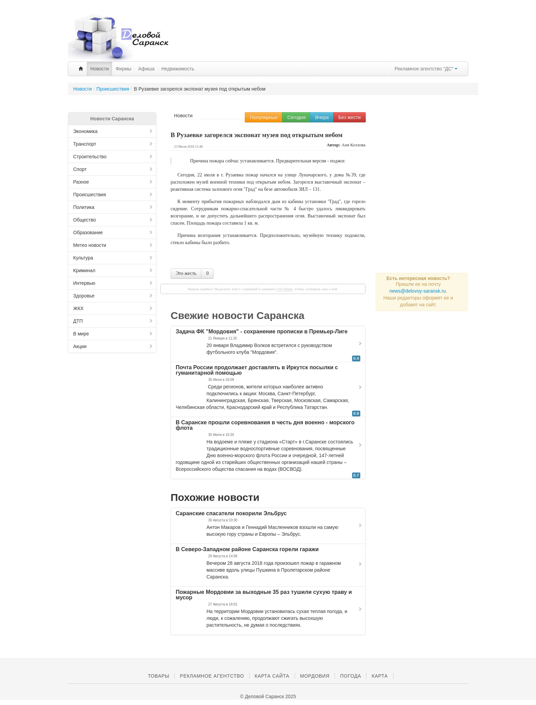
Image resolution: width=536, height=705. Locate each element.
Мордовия (315, 676)
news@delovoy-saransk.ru (417, 291)
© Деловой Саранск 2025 (268, 696)
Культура (113, 258)
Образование (113, 232)
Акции (113, 346)
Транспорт (113, 144)
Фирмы (123, 68)
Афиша (146, 68)
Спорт (113, 169)
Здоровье (113, 295)
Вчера (322, 117)
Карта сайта (272, 676)
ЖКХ (113, 308)
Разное (113, 182)
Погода (350, 676)
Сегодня (296, 117)
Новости (99, 68)
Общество (113, 220)
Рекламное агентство (212, 676)
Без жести (349, 117)
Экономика (113, 131)
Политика (113, 207)
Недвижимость (177, 68)
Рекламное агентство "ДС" (425, 68)
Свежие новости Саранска (238, 315)
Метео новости (113, 245)
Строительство (113, 156)
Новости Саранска (112, 118)
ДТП (113, 321)
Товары (158, 676)
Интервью (113, 283)
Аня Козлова (353, 144)
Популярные (264, 117)
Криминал (113, 270)
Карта (380, 676)
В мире (113, 333)
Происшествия (113, 194)
